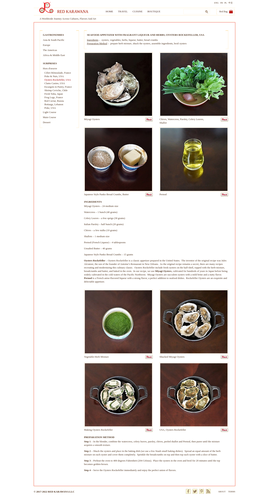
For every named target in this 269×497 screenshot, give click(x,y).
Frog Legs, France (53, 97)
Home (109, 11)
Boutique (153, 11)
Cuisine (137, 11)
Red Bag (223, 11)
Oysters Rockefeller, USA (57, 79)
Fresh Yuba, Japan (53, 93)
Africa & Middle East (54, 55)
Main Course (49, 117)
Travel (123, 11)
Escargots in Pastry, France (58, 86)
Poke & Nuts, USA (54, 76)
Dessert (46, 122)
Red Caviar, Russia (54, 100)
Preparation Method (97, 43)
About (222, 491)
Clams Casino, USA (54, 83)
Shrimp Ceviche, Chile (56, 90)
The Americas (50, 50)
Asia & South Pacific (53, 39)
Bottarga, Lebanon (53, 104)
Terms (231, 491)
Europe (46, 45)
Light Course (49, 112)
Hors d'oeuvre (50, 68)
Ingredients (92, 39)
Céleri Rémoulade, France (57, 72)
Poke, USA (50, 107)
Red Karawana (72, 11)
